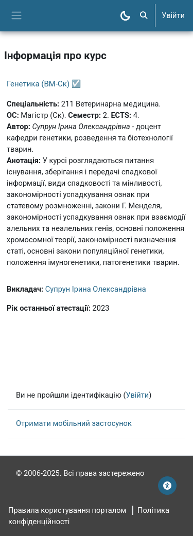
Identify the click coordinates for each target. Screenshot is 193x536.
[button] (143, 15)
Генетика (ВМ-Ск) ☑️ (44, 83)
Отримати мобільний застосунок (74, 423)
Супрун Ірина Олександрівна (95, 289)
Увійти (173, 15)
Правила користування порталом (67, 510)
